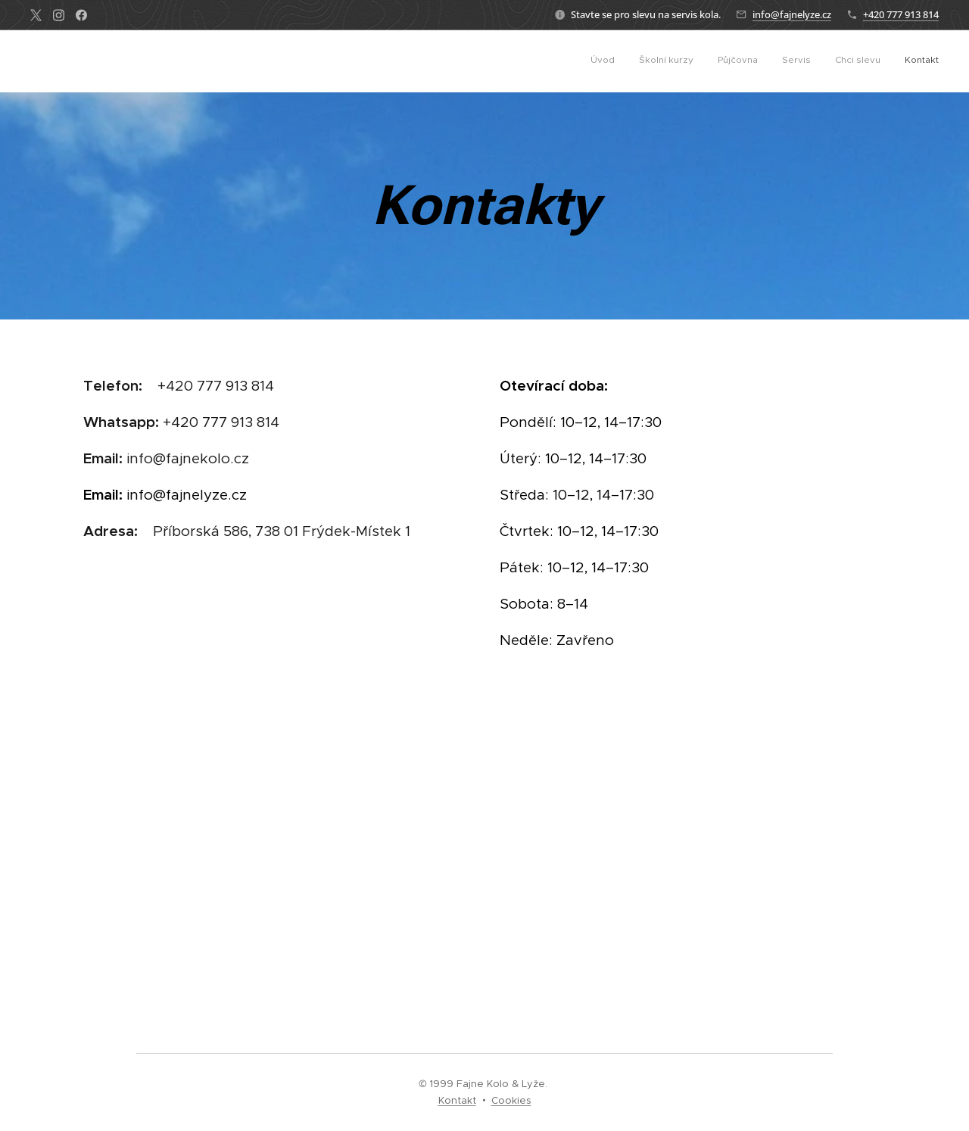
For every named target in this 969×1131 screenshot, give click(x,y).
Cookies (511, 1100)
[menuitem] (822, 61)
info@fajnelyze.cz (791, 14)
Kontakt (457, 1100)
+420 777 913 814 (901, 14)
